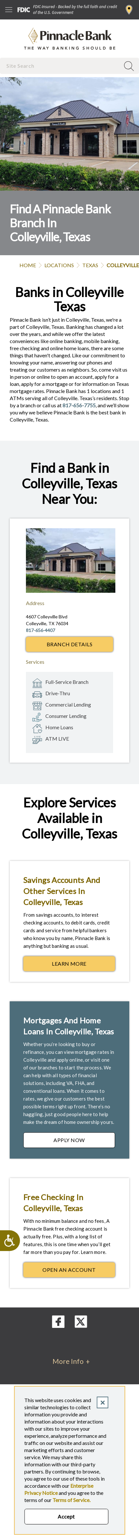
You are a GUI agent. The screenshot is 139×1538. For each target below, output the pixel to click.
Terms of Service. (71, 1500)
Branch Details (70, 644)
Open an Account (78, 1271)
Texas (90, 265)
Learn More (83, 965)
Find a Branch (129, 10)
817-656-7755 (79, 405)
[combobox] (61, 66)
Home (27, 265)
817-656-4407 (40, 630)
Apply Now (84, 1142)
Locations (59, 265)
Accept (66, 1516)
